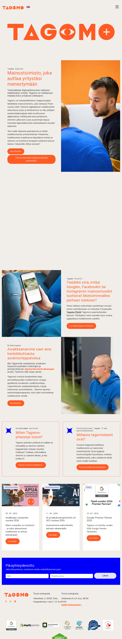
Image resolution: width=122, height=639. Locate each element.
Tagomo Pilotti (74, 312)
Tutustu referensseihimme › (30, 465)
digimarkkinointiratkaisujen (39, 369)
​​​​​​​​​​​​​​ (67, 625)
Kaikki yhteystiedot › (72, 605)
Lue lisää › (12, 541)
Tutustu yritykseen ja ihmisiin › (92, 467)
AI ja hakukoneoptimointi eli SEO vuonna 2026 (61, 519)
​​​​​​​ (79, 625)
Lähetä (105, 576)
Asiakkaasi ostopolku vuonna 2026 (17, 519)
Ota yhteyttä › (16, 151)
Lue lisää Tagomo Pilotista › (81, 326)
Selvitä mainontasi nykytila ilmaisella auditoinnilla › (31, 159)
